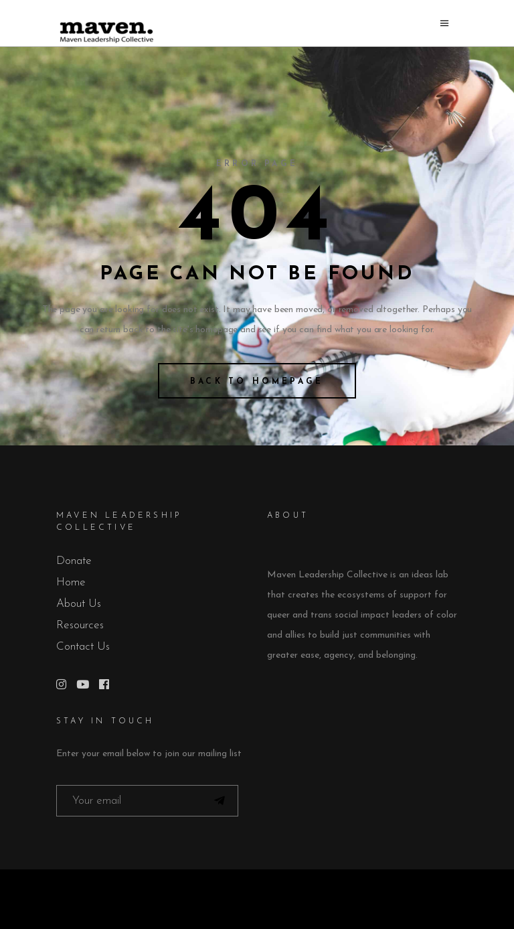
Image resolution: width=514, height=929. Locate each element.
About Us (78, 604)
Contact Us (83, 646)
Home (71, 582)
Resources (80, 625)
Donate (74, 561)
